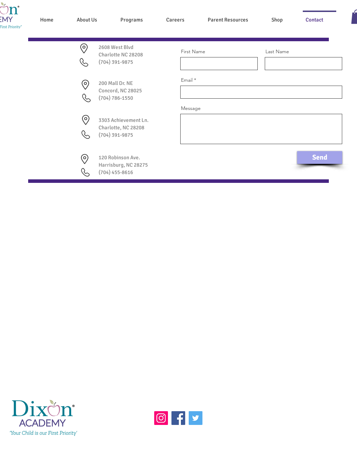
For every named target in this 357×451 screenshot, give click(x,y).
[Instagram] (161, 418)
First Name (193, 51)
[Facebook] (178, 418)
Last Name (277, 51)
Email (187, 80)
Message (191, 108)
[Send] (319, 157)
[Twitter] (195, 418)
